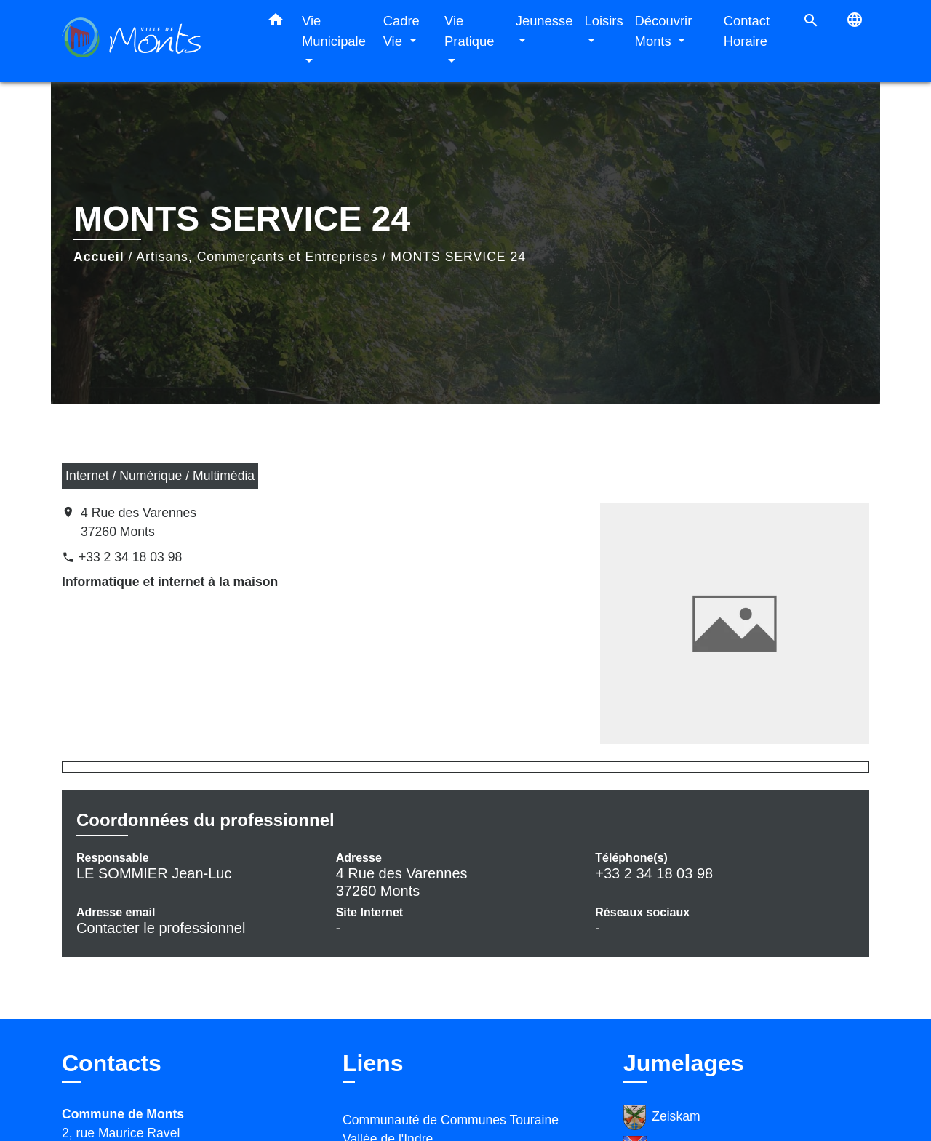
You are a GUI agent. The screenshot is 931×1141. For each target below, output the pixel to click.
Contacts (111, 1063)
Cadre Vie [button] (401, 31)
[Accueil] (153, 41)
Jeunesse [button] (544, 20)
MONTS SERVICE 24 (458, 256)
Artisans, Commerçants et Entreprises (256, 256)
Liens (373, 1063)
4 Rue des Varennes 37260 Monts (138, 522)
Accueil (98, 256)
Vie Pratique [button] (469, 31)
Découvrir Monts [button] (663, 31)
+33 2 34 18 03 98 (130, 557)
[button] (275, 22)
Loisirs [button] (603, 20)
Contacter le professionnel (160, 928)
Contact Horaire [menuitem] (747, 31)
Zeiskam (661, 1117)
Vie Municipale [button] (334, 31)
